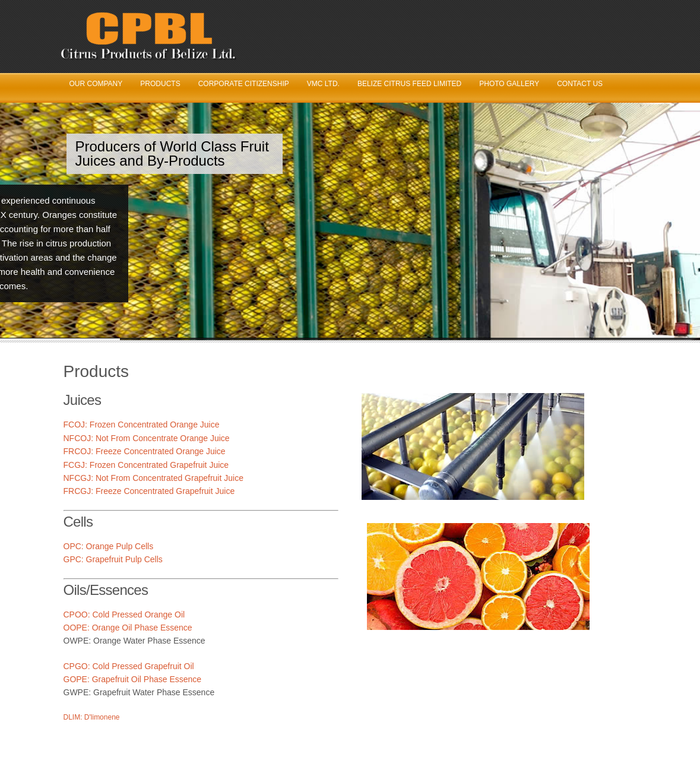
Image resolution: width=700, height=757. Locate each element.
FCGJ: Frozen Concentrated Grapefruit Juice (146, 465)
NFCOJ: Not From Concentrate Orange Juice (147, 438)
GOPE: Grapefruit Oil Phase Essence (133, 679)
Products (160, 84)
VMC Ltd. (323, 84)
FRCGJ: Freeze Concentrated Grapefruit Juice (149, 491)
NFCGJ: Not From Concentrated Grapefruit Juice (153, 478)
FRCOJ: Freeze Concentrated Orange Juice (145, 451)
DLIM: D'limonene (92, 717)
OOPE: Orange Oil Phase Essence (128, 627)
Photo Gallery (509, 84)
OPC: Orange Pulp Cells (109, 546)
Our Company (96, 84)
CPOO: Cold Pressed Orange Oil (124, 614)
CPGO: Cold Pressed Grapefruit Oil (129, 666)
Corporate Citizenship (243, 84)
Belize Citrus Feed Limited (409, 84)
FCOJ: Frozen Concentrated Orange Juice (142, 424)
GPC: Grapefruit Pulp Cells (113, 559)
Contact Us (580, 84)
